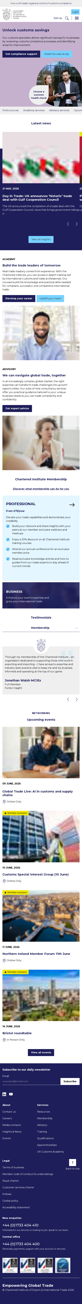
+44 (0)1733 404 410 (20, 1225)
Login (75, 11)
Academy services (34, 110)
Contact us (9, 1111)
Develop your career (18, 298)
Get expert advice (17, 408)
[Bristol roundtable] (41, 1006)
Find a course (10, 110)
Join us (58, 18)
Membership (44, 1118)
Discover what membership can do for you (41, 488)
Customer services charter (18, 1187)
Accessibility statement (16, 1207)
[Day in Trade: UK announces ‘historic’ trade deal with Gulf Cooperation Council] (41, 173)
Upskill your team (50, 298)
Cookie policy (10, 1200)
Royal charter (10, 1180)
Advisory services (59, 110)
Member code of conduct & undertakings (27, 1174)
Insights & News (11, 1131)
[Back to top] (72, 1162)
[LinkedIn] (4, 1094)
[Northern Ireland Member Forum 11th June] (41, 926)
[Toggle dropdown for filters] (41, 628)
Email (5, 1076)
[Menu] (77, 18)
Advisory (42, 1125)
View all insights (41, 239)
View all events (41, 1052)
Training (42, 1131)
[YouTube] (11, 1094)
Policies (6, 1194)
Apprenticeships (47, 1145)
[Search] (67, 18)
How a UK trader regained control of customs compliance (41, 3)
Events (6, 1138)
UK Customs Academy (50, 1151)
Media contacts (11, 1125)
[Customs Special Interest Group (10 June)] (41, 847)
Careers (7, 1118)
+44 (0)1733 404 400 (21, 1244)
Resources (43, 1111)
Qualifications (45, 1138)
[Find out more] (41, 538)
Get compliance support (21, 54)
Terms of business (13, 1167)
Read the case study (56, 54)
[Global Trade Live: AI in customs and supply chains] (41, 765)
